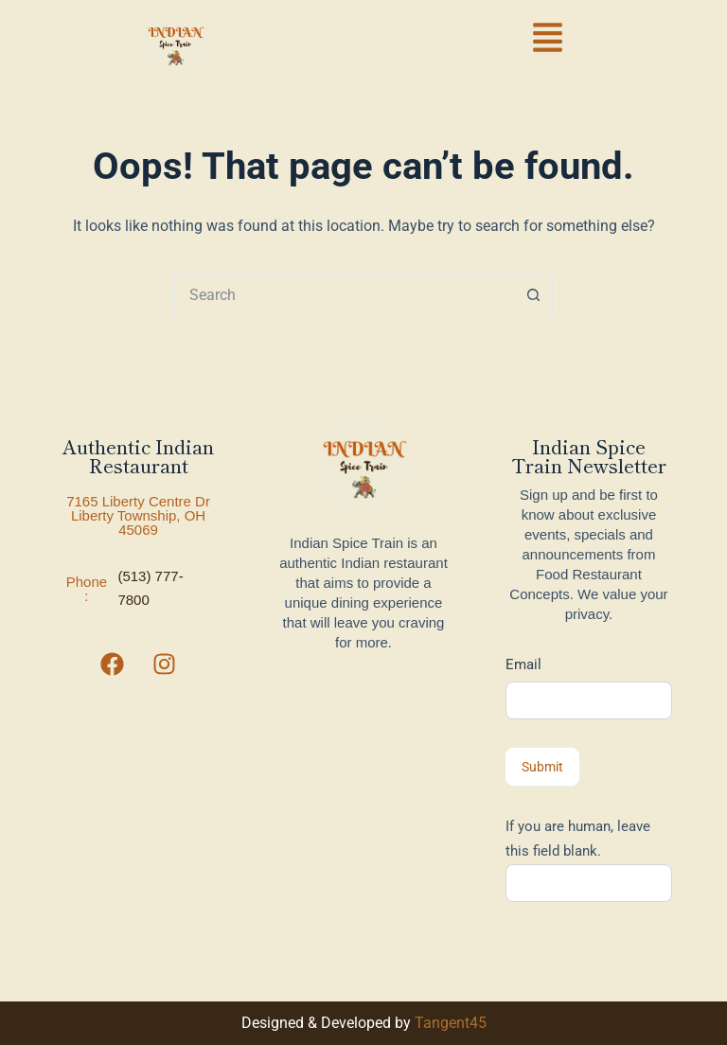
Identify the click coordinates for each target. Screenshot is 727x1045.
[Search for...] (344, 295)
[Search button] (534, 295)
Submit (542, 766)
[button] (548, 40)
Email (523, 664)
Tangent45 (451, 1023)
